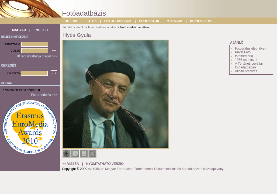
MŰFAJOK (175, 21)
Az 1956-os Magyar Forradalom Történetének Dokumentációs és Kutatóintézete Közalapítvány (155, 169)
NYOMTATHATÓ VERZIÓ (105, 164)
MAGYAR (19, 30)
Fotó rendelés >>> (44, 95)
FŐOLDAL (70, 21)
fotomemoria (244, 56)
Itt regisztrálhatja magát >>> (37, 56)
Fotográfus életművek (250, 48)
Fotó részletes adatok (102, 27)
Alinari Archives (246, 71)
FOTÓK (91, 21)
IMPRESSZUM (201, 21)
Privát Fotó (243, 52)
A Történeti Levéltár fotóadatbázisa (249, 65)
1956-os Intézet (246, 60)
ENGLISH (40, 30)
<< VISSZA (71, 164)
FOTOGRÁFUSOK (118, 21)
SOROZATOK (149, 21)
